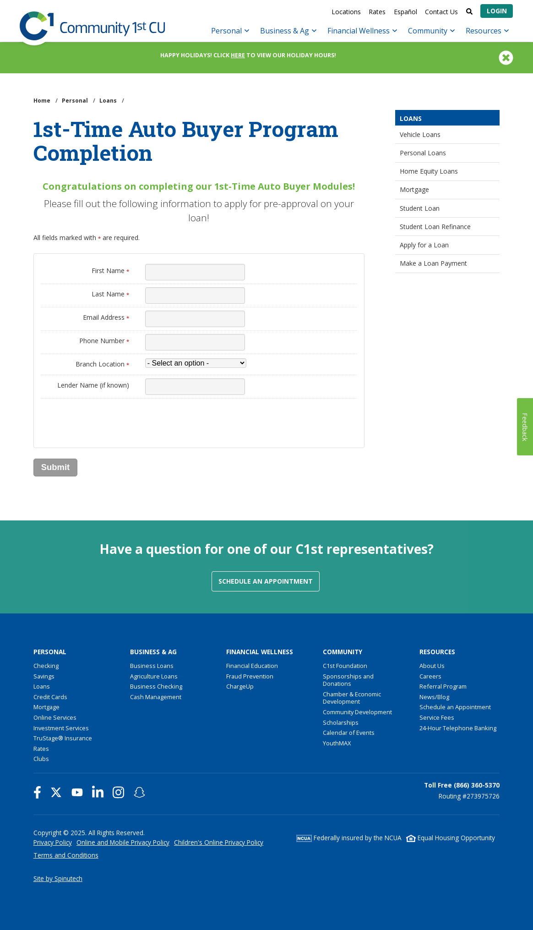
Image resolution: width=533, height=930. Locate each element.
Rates (377, 11)
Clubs (41, 759)
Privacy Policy (52, 842)
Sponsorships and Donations (348, 680)
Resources (487, 31)
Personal (230, 31)
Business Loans (152, 666)
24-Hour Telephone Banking (457, 728)
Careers (430, 676)
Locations (346, 11)
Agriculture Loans (154, 676)
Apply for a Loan (424, 245)
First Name (110, 270)
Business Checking (156, 686)
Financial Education (252, 666)
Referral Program (443, 686)
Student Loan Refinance (435, 226)
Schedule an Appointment (265, 581)
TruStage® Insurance (62, 738)
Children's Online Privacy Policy (218, 842)
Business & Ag (288, 31)
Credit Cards (50, 697)
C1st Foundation (345, 666)
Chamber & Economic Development (352, 698)
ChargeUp (240, 686)
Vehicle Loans (420, 134)
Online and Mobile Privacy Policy (122, 842)
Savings (43, 676)
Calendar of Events (349, 732)
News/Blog (434, 697)
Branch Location (102, 364)
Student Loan (420, 208)
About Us (432, 666)
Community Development (357, 712)
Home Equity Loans (429, 171)
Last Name (110, 294)
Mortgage (414, 189)
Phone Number (104, 340)
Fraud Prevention (249, 676)
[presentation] (110, 420)
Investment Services (61, 728)
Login (497, 10)
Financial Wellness (362, 31)
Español (405, 11)
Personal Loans (423, 152)
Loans (411, 118)
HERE (238, 55)
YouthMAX (337, 743)
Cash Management (155, 697)
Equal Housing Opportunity (450, 837)
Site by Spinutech (57, 878)
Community (431, 31)
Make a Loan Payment (433, 263)
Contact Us (441, 11)
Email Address (106, 317)
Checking (46, 666)
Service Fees (436, 717)
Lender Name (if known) (93, 385)
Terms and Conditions (65, 855)
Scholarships (341, 722)
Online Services (54, 717)
